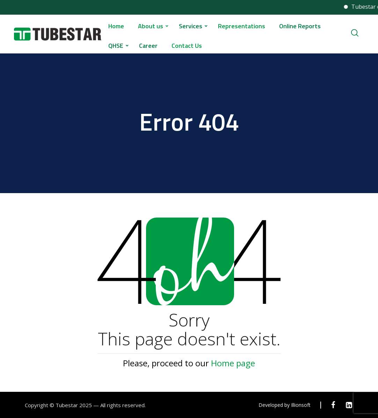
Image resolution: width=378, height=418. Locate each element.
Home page (233, 363)
